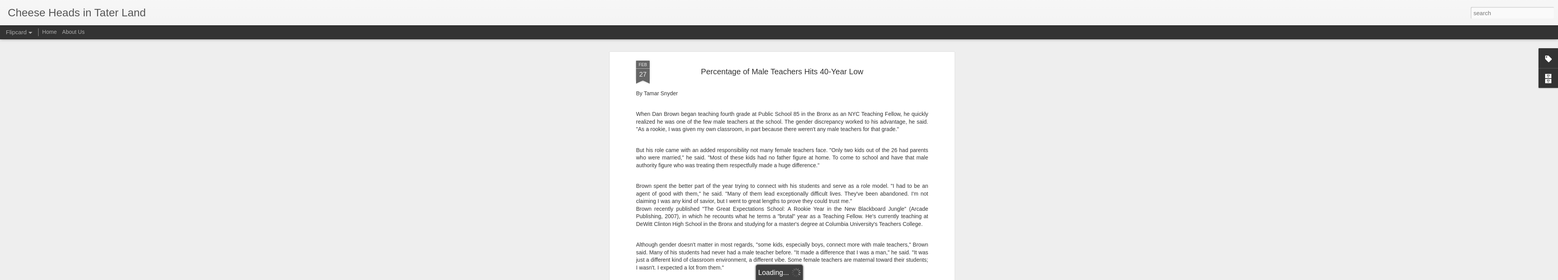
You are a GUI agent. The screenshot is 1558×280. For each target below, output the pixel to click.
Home (49, 32)
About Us (73, 32)
